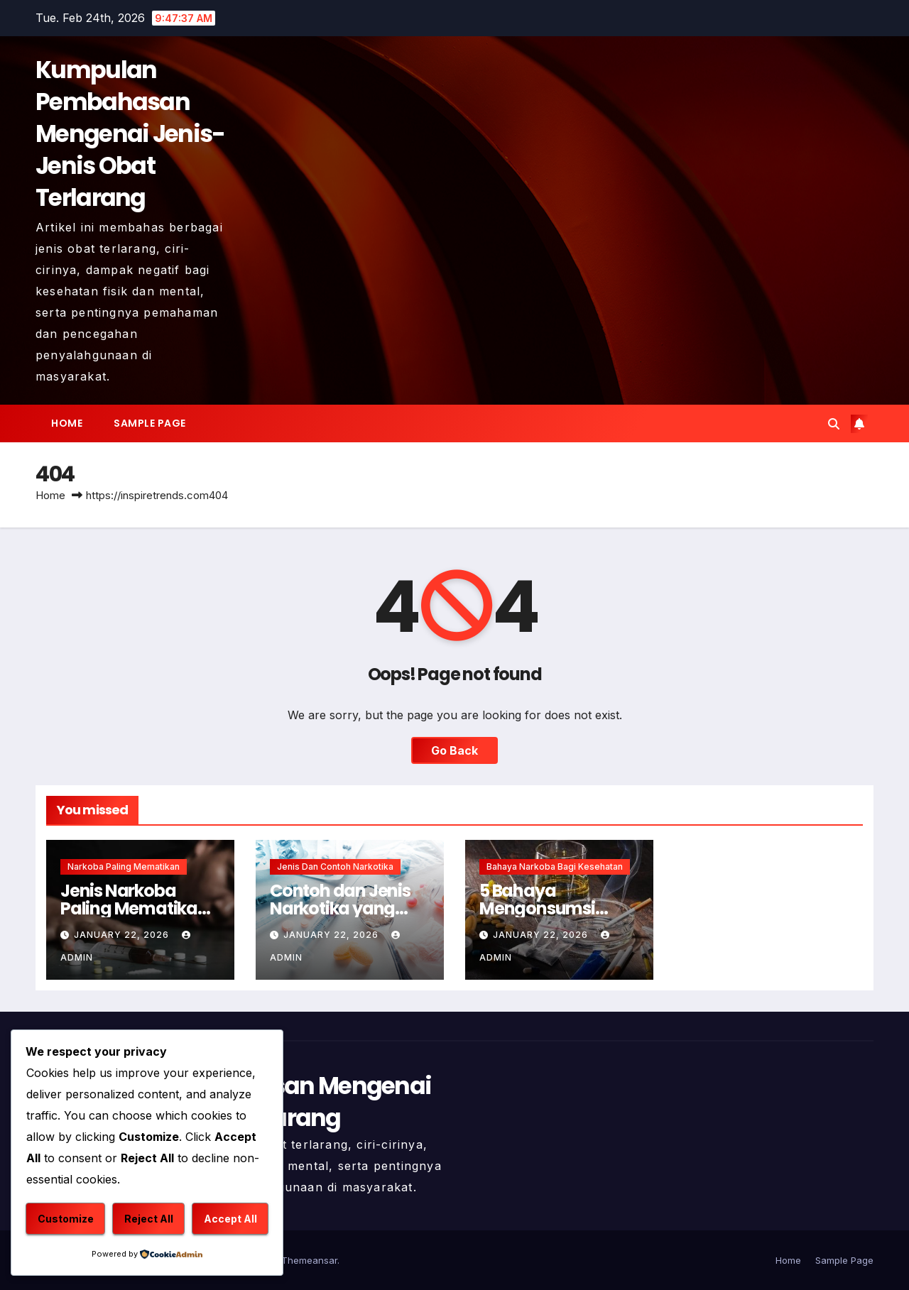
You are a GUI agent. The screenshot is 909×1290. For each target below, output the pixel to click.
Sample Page (150, 423)
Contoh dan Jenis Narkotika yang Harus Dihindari (340, 908)
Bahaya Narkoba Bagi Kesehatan (554, 866)
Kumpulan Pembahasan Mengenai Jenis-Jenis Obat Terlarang (130, 133)
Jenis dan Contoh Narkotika (335, 866)
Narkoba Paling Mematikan (123, 866)
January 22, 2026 (123, 934)
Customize (66, 1219)
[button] (833, 424)
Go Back (454, 750)
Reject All (148, 1219)
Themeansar (309, 1260)
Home (66, 423)
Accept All (230, 1219)
